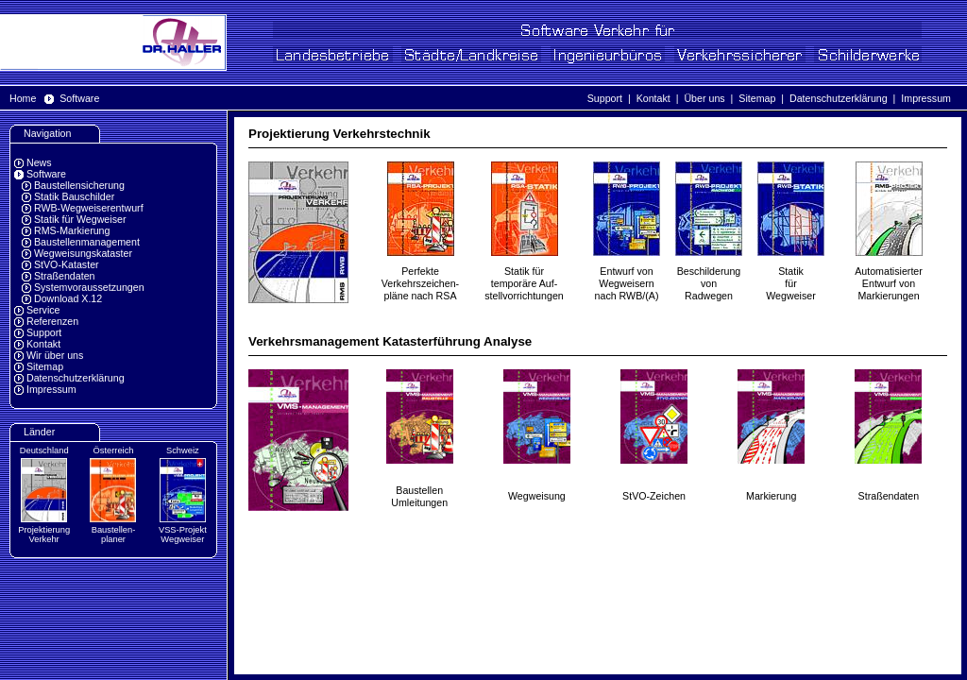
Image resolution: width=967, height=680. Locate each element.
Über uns (704, 98)
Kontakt (653, 98)
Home (22, 98)
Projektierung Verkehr (44, 534)
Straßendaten (64, 275)
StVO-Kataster (66, 264)
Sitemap (756, 98)
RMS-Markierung (72, 230)
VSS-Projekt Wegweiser (183, 534)
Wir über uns (54, 355)
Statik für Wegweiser (80, 219)
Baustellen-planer (114, 534)
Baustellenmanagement (87, 241)
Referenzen (52, 321)
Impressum (926, 98)
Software (79, 98)
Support (604, 98)
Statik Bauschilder (74, 196)
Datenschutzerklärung (838, 98)
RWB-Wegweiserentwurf (89, 207)
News (39, 162)
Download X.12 (68, 298)
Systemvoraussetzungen (89, 287)
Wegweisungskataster (83, 253)
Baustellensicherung (79, 185)
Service (43, 309)
